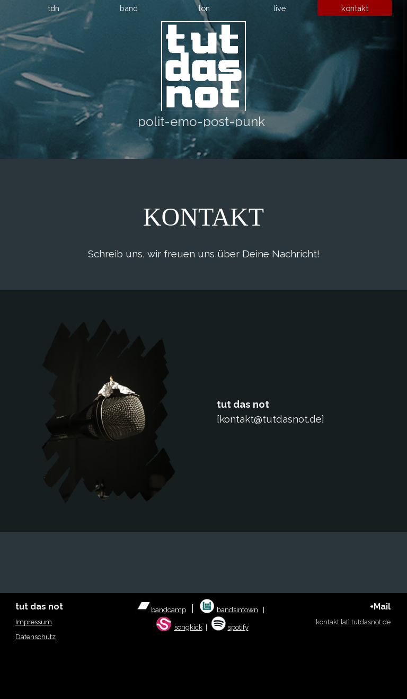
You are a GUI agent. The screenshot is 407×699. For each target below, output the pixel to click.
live (279, 8)
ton (204, 8)
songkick (188, 627)
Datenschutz (35, 636)
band (129, 8)
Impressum (33, 621)
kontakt (354, 8)
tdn (53, 8)
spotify (238, 627)
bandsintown (237, 609)
